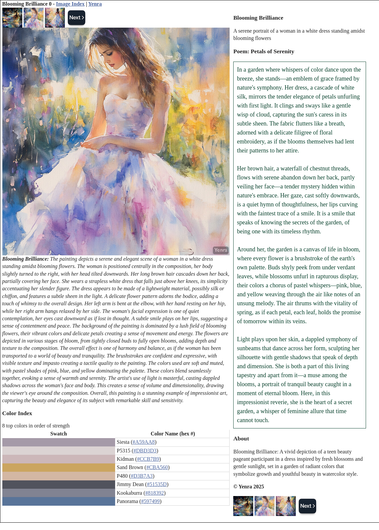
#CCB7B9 (148, 459)
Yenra (95, 4)
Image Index (70, 4)
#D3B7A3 (142, 476)
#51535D (157, 484)
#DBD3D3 (144, 450)
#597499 (150, 501)
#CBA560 (157, 467)
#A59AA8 (143, 442)
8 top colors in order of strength (36, 425)
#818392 (154, 493)
